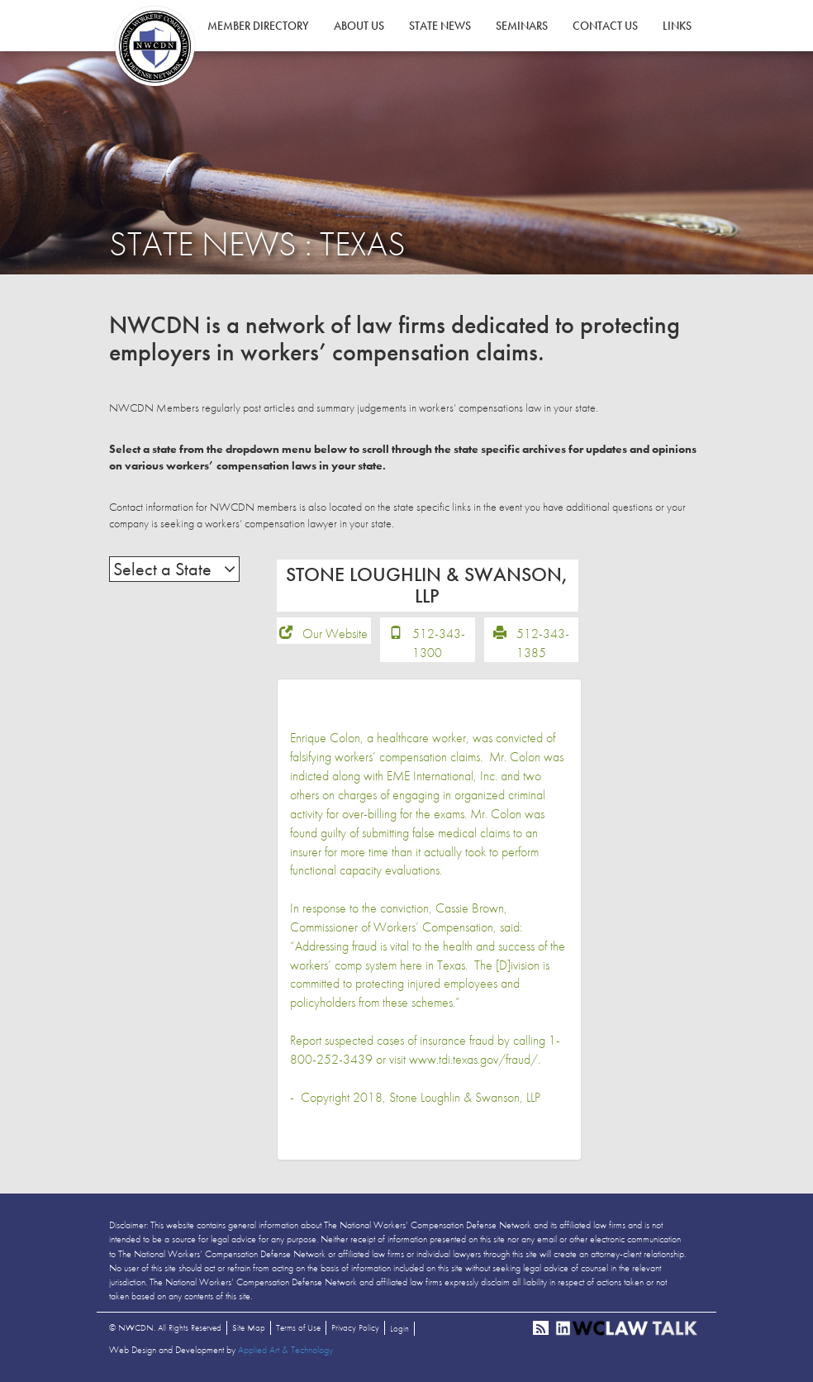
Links (677, 25)
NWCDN (154, 46)
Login (399, 1328)
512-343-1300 (438, 643)
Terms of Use (298, 1327)
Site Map (248, 1327)
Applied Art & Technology (285, 1349)
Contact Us (605, 25)
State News (440, 25)
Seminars (522, 25)
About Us (359, 25)
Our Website (335, 633)
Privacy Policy (355, 1327)
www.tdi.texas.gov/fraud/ (473, 1059)
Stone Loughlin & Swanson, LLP (464, 1097)
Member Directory (258, 25)
